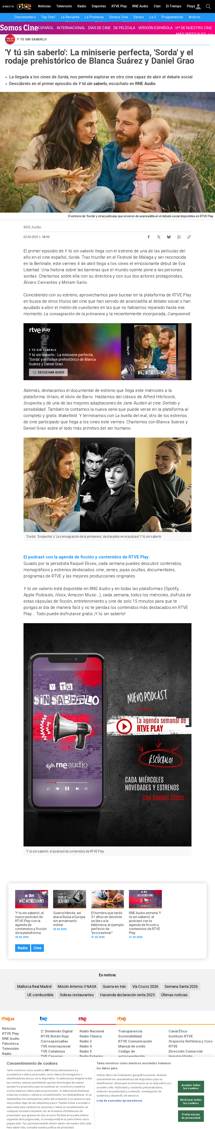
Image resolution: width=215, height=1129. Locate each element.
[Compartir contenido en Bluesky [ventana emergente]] (169, 236)
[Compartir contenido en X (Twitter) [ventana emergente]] (159, 236)
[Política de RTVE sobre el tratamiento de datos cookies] (69, 1097)
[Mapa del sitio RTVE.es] (150, 1097)
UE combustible (40, 995)
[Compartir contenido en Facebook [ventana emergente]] (149, 236)
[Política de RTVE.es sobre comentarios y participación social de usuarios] (196, 1097)
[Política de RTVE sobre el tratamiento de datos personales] (36, 1097)
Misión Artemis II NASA (77, 986)
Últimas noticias (174, 995)
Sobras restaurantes (77, 995)
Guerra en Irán (114, 986)
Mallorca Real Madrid (34, 986)
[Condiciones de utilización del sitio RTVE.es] (8, 1097)
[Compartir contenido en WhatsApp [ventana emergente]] (179, 236)
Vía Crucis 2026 (145, 986)
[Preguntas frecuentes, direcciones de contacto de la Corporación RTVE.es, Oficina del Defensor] (168, 1097)
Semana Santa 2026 (181, 986)
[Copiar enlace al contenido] (189, 236)
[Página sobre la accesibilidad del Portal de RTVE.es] (129, 1097)
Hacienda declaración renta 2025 (127, 995)
